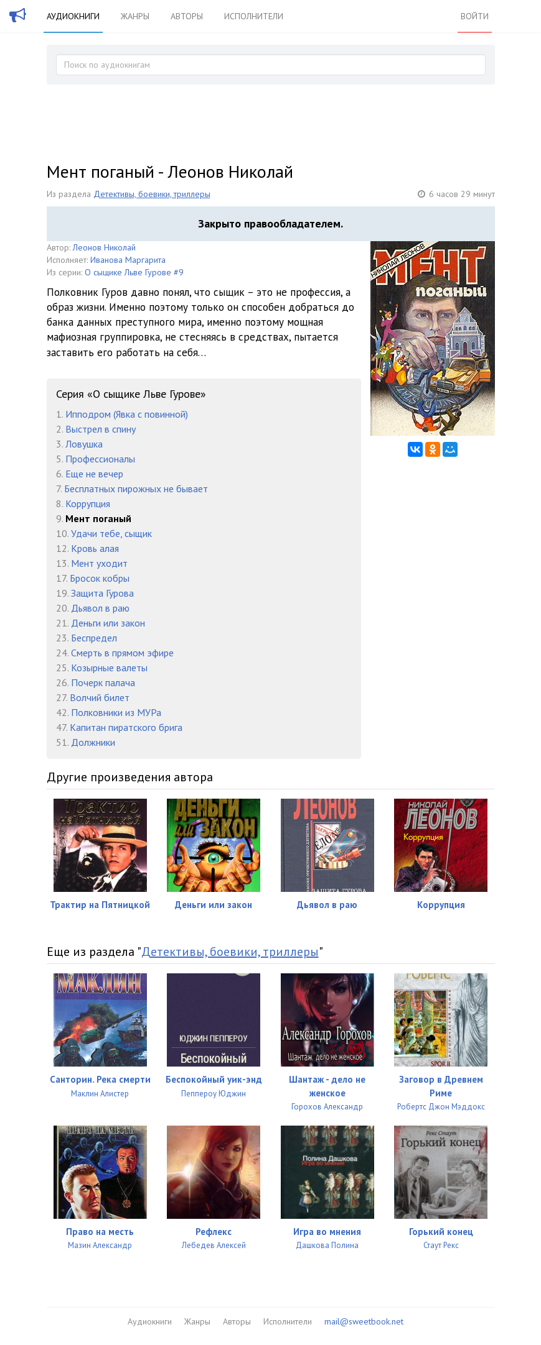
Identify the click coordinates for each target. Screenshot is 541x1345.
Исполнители (253, 16)
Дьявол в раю (100, 608)
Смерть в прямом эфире (122, 652)
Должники (93, 742)
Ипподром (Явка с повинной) (126, 414)
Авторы (187, 16)
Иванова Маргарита (128, 259)
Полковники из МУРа (116, 712)
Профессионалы (100, 458)
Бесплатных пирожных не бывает (136, 488)
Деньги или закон (108, 623)
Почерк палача (103, 682)
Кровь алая (95, 548)
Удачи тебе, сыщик (111, 533)
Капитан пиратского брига (126, 727)
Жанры (135, 16)
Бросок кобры (99, 578)
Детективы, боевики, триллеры (151, 194)
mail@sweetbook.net (363, 1321)
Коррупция (87, 503)
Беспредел (94, 637)
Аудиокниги (73, 16)
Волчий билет (99, 697)
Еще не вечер (94, 473)
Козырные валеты (109, 667)
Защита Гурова (102, 593)
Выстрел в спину (100, 429)
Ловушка (84, 444)
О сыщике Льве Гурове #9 (134, 272)
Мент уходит (99, 563)
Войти (475, 16)
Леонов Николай (104, 247)
